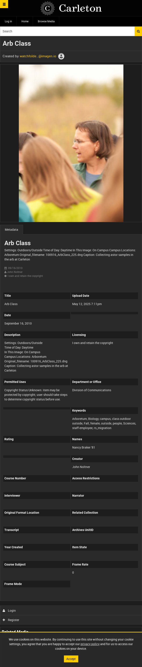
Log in (8, 21)
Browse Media (46, 21)
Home (24, 21)
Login (9, 610)
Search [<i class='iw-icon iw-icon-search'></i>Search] (138, 31)
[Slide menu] (4, 4)
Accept (71, 659)
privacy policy (90, 644)
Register (11, 620)
